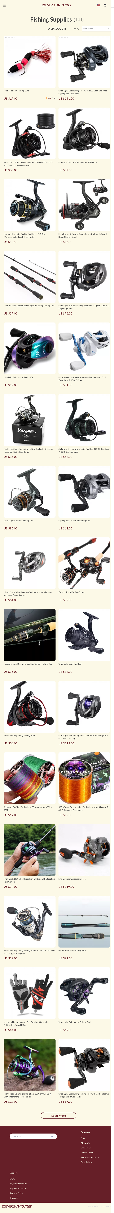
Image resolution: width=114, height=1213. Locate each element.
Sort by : (76, 30)
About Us (85, 1145)
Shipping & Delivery (18, 1191)
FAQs (12, 1181)
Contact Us (86, 1150)
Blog (83, 1140)
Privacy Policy (87, 1154)
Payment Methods (18, 1186)
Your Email (17, 1138)
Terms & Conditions (90, 1159)
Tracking (14, 1201)
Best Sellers (86, 1164)
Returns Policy (16, 1196)
